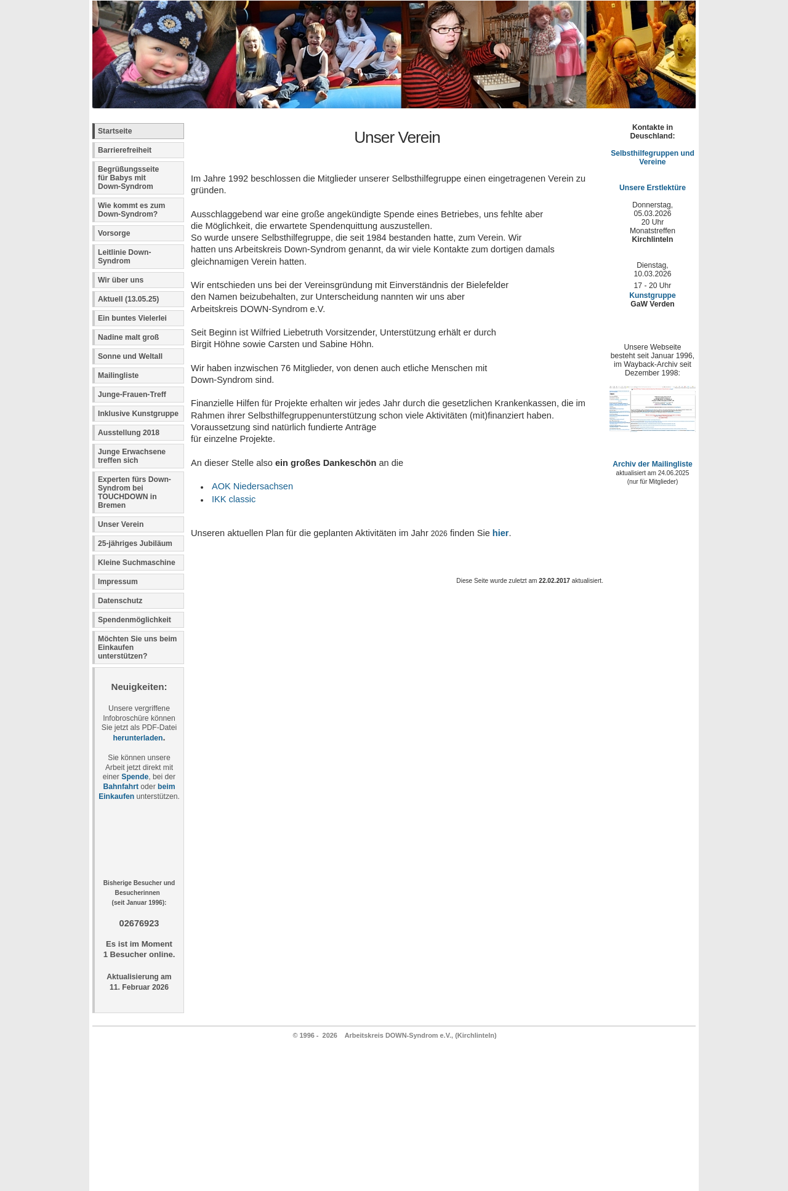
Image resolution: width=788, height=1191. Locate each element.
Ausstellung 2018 (128, 432)
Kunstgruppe (652, 295)
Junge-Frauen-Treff (132, 394)
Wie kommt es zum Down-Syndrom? (131, 210)
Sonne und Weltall (130, 356)
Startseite (115, 131)
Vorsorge (114, 233)
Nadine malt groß (128, 337)
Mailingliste (118, 375)
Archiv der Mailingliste (653, 464)
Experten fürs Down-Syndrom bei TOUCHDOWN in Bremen (134, 492)
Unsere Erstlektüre (652, 187)
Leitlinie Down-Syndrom (124, 256)
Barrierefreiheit (124, 150)
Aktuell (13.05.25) (128, 299)
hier (500, 533)
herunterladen (138, 738)
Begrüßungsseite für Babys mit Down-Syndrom (128, 178)
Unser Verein (120, 524)
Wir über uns (120, 280)
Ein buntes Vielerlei (132, 318)
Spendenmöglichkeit (134, 620)
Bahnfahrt (121, 786)
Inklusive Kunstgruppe (138, 413)
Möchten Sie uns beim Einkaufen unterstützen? (137, 647)
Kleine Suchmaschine (136, 562)
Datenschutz (120, 600)
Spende (134, 776)
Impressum (118, 581)
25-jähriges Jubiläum (135, 543)
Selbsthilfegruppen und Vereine (652, 157)
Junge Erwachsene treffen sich (132, 456)
